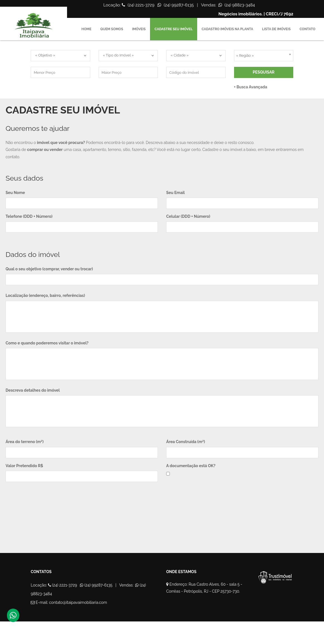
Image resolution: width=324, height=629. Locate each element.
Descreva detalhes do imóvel (33, 390)
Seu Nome (15, 192)
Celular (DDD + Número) (188, 216)
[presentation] (48, 504)
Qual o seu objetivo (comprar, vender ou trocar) (49, 269)
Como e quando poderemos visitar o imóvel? (47, 343)
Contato (307, 29)
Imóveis (139, 29)
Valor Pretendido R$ (24, 466)
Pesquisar (264, 72)
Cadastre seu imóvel (173, 29)
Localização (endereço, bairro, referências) (45, 295)
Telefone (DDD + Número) (29, 216)
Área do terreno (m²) (25, 441)
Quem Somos (111, 29)
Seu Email (175, 192)
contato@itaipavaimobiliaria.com (78, 602)
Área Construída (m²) (185, 441)
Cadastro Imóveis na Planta (227, 29)
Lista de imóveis (276, 29)
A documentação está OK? (190, 466)
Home (87, 29)
